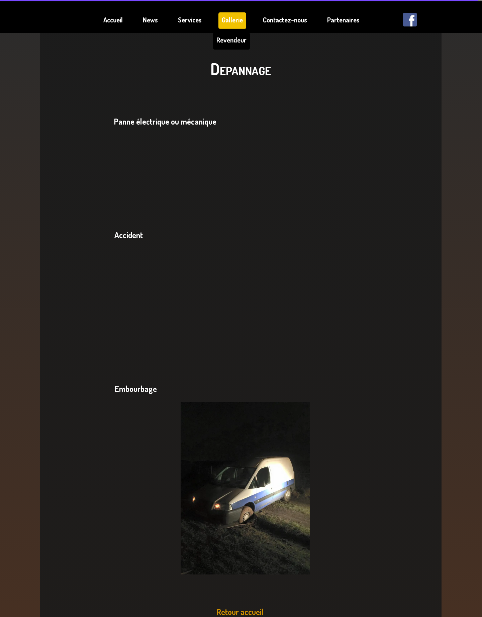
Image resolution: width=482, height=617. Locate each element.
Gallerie (232, 19)
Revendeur (231, 40)
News (150, 19)
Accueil (113, 19)
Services (190, 19)
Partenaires (343, 19)
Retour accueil (240, 612)
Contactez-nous (285, 19)
